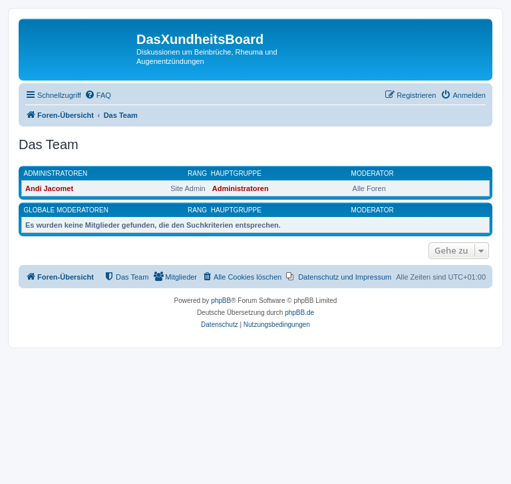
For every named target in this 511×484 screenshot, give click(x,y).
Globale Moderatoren (66, 210)
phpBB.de (299, 312)
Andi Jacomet (49, 188)
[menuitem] (98, 95)
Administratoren (56, 173)
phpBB (221, 300)
